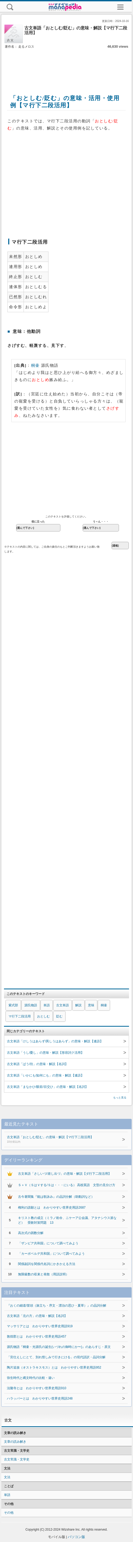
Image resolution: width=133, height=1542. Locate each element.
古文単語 (62, 1005)
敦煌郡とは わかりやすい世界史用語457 (36, 1336)
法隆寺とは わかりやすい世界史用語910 (36, 1388)
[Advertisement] (66, 65)
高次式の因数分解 (30, 1233)
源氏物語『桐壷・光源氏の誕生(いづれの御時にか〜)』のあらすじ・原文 (59, 1347)
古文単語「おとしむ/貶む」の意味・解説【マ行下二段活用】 (61, 1139)
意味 (91, 1005)
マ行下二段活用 (19, 1016)
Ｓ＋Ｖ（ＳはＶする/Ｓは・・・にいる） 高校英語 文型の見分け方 (66, 1185)
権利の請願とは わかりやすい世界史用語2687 (52, 1207)
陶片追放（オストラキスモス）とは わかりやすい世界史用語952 (54, 1367)
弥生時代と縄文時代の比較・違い (31, 1378)
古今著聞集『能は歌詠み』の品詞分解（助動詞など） (56, 1197)
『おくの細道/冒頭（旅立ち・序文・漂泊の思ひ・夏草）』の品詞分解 (56, 1305)
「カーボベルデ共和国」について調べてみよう (51, 1253)
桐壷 (35, 365)
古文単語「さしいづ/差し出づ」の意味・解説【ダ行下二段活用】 (64, 1174)
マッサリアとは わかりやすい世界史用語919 (40, 1326)
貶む (59, 1016)
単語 (46, 1005)
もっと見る (119, 1097)
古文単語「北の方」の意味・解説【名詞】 (37, 1316)
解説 (78, 1005)
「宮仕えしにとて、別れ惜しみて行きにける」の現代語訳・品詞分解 (56, 1357)
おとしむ (43, 1016)
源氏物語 (30, 1005)
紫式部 (13, 1005)
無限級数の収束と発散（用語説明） (43, 1274)
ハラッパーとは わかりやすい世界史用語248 (40, 1398)
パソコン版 (76, 1537)
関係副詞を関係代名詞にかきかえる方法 (46, 1264)
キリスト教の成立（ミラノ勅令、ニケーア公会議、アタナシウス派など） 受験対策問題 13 (67, 1220)
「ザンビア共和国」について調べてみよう (48, 1243)
